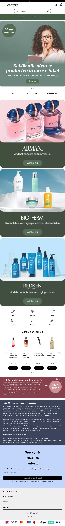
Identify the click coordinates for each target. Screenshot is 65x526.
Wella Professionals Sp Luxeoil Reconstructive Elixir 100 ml (52, 355)
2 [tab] (33, 373)
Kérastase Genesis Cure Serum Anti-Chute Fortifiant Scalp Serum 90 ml (13, 355)
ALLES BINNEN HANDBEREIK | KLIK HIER (32, 17)
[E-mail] (32, 472)
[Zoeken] (32, 11)
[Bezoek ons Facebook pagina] (27, 514)
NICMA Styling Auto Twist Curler (39, 354)
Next (59, 353)
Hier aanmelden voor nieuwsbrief (32, 478)
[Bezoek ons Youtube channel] (34, 514)
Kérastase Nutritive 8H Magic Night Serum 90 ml (26, 355)
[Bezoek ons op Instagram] (31, 514)
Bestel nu (13, 367)
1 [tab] (31, 373)
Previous (5, 353)
